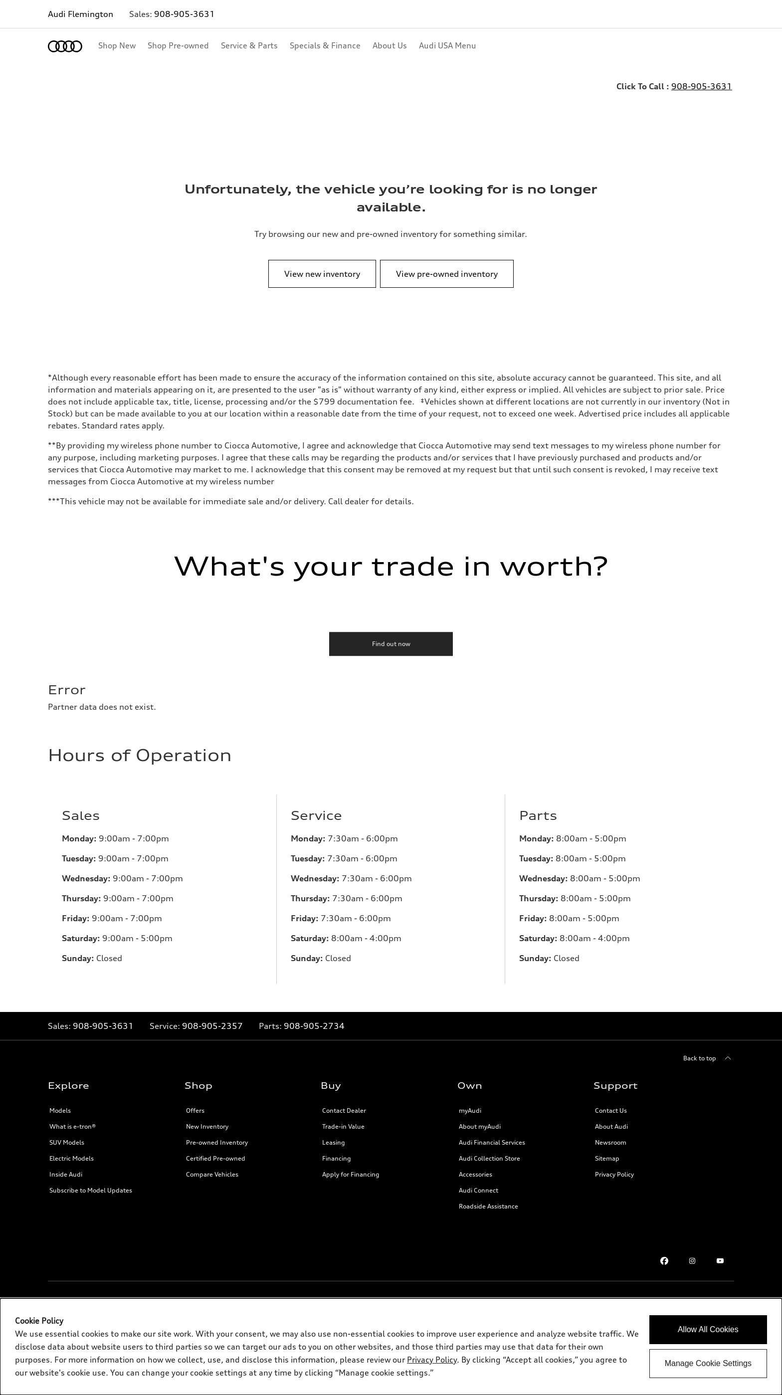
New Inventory (207, 1126)
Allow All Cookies (708, 1329)
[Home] (65, 46)
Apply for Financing (351, 1174)
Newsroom (610, 1142)
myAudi (470, 1110)
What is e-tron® (72, 1126)
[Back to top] (708, 1058)
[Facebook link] (664, 1261)
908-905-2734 (314, 1026)
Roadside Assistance (488, 1206)
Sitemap (607, 1158)
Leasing (333, 1142)
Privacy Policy (614, 1174)
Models (60, 1110)
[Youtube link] (720, 1261)
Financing (336, 1158)
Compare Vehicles (212, 1174)
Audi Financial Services (492, 1142)
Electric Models (71, 1158)
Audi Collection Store (489, 1158)
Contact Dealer (344, 1110)
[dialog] (391, 1346)
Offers (195, 1110)
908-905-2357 (212, 1026)
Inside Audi (65, 1174)
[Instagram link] (692, 1261)
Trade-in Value (343, 1126)
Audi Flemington (80, 14)
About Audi (611, 1126)
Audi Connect (478, 1190)
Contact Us (611, 1110)
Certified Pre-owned (215, 1158)
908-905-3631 (184, 14)
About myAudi (480, 1126)
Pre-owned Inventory (217, 1142)
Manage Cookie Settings (708, 1363)
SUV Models (66, 1142)
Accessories (475, 1174)
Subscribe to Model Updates (90, 1190)
